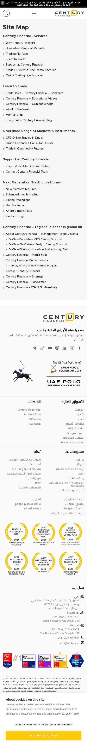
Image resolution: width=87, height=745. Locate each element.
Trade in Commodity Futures (25, 148)
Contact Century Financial (23, 271)
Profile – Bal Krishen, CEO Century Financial (35, 239)
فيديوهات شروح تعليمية (26, 469)
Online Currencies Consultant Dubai (29, 143)
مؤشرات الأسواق (74, 423)
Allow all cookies (43, 735)
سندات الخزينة (76, 428)
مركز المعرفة (33, 478)
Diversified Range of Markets (25, 48)
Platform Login (15, 216)
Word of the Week (18, 109)
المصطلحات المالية (30, 487)
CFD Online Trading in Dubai (24, 137)
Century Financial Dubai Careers (27, 260)
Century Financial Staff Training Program (33, 265)
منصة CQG (34, 419)
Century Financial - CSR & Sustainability (32, 287)
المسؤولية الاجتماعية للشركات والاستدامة (66, 484)
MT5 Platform (32, 414)
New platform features (21, 189)
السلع (81, 419)
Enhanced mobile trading (22, 194)
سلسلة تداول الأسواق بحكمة (24, 473)
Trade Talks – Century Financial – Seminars (34, 93)
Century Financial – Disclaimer (26, 282)
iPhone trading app (18, 200)
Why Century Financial (20, 43)
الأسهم (80, 414)
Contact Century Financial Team (27, 171)
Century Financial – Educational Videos (32, 98)
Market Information (72, 442)
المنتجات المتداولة (73, 437)
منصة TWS (34, 423)
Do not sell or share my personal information (43, 724)
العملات (79, 409)
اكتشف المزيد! (23, 5)
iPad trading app (16, 205)
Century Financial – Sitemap (24, 276)
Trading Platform (17, 53)
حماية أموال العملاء (72, 490)
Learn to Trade (15, 59)
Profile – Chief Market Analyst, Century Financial (38, 244)
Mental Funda (14, 115)
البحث (81, 473)
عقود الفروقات (75, 433)
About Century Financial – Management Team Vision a (42, 234)
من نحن (80, 459)
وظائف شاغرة (76, 478)
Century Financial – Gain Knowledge (29, 104)
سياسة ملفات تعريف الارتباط (67, 513)
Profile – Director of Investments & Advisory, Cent (38, 249)
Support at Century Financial (24, 64)
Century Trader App (29, 409)
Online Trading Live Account (24, 75)
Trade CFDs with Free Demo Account (31, 70)
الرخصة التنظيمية (74, 499)
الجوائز (80, 464)
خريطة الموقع (32, 508)
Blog (38, 482)
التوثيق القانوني (74, 503)
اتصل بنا (36, 499)
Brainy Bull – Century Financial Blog (29, 120)
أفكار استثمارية (32, 464)
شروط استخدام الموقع (28, 503)
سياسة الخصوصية (73, 508)
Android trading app (19, 211)
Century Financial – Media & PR (26, 255)
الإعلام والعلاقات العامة (70, 469)
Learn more (72, 713)
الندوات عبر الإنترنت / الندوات (25, 459)
